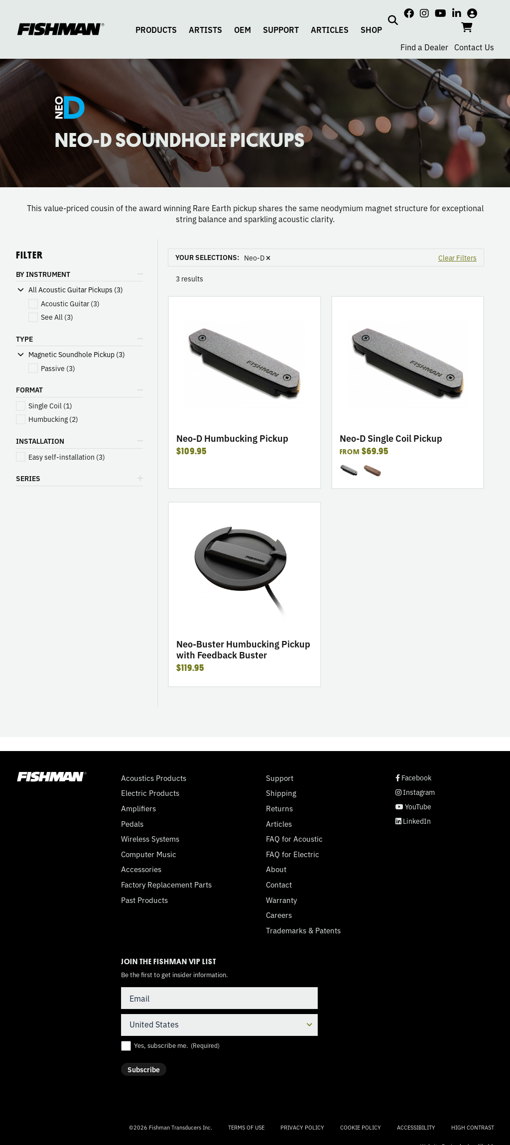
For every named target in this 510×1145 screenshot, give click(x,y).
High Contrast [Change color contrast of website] (472, 1127)
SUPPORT (281, 29)
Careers (279, 915)
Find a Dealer (424, 46)
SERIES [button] (28, 478)
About (276, 869)
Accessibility (416, 1127)
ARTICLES (330, 29)
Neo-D (257, 257)
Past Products (144, 900)
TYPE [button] (24, 339)
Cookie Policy (360, 1127)
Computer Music (148, 854)
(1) (50, 405)
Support (279, 778)
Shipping (281, 793)
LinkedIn (413, 821)
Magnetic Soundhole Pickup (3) (76, 354)
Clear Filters (457, 257)
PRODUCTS (156, 29)
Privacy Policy (302, 1127)
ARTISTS (205, 29)
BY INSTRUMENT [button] (43, 274)
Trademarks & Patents (303, 930)
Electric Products (150, 793)
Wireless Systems (150, 839)
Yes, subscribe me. (177, 1045)
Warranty (281, 900)
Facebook (413, 777)
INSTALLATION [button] (40, 441)
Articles (279, 824)
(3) (70, 303)
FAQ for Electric (292, 854)
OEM (242, 29)
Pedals (132, 824)
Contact (279, 885)
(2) (53, 419)
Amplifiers (138, 808)
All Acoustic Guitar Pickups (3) (75, 289)
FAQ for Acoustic (294, 839)
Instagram (415, 792)
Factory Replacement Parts (166, 885)
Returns (279, 808)
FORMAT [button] (29, 389)
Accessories (141, 869)
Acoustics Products (153, 778)
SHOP (371, 29)
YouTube (413, 806)
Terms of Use (246, 1127)
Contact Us (474, 46)
